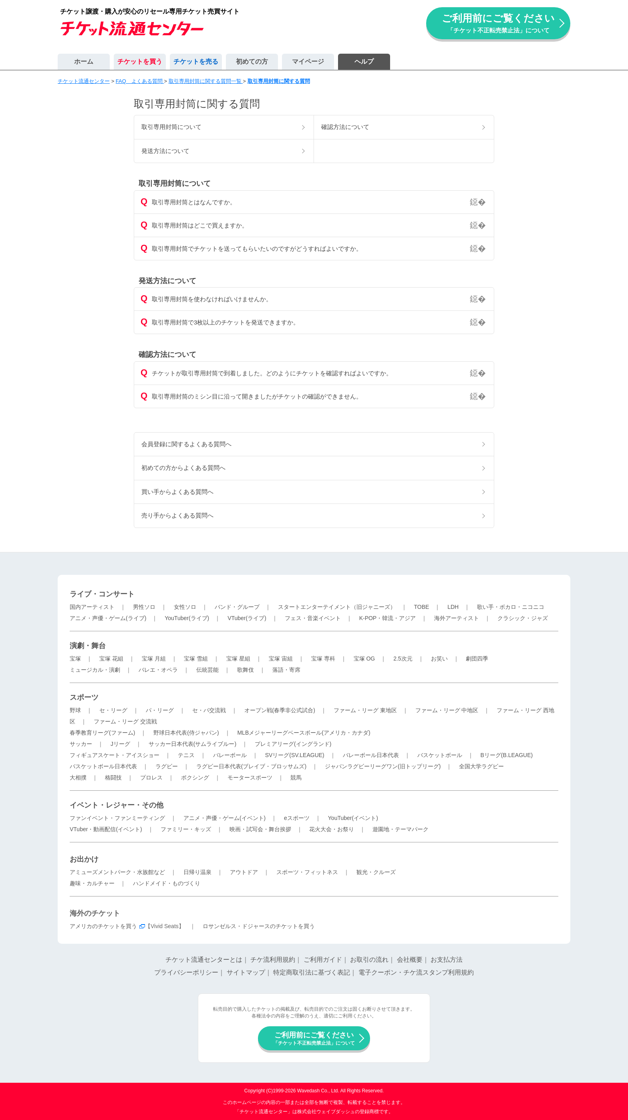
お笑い (439, 658)
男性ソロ (144, 607)
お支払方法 (447, 959)
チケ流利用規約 (272, 959)
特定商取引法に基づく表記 (311, 972)
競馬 (296, 777)
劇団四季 (477, 658)
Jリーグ (120, 744)
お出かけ (84, 859)
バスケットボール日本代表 (103, 766)
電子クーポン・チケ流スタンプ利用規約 (416, 972)
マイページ (308, 61)
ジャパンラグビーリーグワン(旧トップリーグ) (383, 766)
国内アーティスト (92, 607)
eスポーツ (297, 818)
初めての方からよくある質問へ (183, 467)
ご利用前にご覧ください (498, 23)
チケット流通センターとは (203, 959)
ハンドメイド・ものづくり (166, 883)
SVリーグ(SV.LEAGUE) (294, 755)
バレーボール (230, 755)
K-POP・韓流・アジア (387, 618)
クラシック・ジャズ (522, 618)
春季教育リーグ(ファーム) (102, 732)
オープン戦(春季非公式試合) (279, 710)
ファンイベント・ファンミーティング (117, 818)
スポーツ (84, 697)
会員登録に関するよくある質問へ (186, 444)
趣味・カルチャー (92, 883)
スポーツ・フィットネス (307, 872)
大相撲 (78, 777)
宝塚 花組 (111, 658)
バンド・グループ (237, 607)
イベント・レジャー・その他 (116, 805)
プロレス (151, 777)
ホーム (83, 61)
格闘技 (113, 777)
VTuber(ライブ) (246, 618)
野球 (75, 710)
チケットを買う (139, 61)
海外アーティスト (456, 618)
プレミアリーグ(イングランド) (293, 744)
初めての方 (252, 61)
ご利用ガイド (323, 959)
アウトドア (244, 872)
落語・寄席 (286, 670)
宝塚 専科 (323, 658)
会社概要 (410, 959)
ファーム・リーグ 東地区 (365, 710)
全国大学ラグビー (481, 766)
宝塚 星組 (238, 658)
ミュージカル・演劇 (95, 670)
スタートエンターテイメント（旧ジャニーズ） (337, 607)
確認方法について (345, 126)
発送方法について (165, 150)
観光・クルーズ (376, 872)
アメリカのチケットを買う (103, 926)
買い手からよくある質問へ (177, 491)
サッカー (81, 744)
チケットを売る (195, 61)
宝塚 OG (364, 658)
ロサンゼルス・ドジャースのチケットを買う (259, 926)
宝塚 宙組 (281, 658)
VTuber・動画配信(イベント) (106, 829)
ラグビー (166, 766)
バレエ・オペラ (158, 670)
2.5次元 (402, 658)
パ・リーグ (160, 710)
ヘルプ (364, 61)
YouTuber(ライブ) (187, 618)
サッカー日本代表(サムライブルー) (192, 744)
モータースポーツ (249, 777)
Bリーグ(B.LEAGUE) (506, 755)
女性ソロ (185, 607)
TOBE (421, 607)
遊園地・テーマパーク (400, 829)
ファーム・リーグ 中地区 (447, 710)
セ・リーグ (113, 710)
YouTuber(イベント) (353, 818)
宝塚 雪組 (196, 658)
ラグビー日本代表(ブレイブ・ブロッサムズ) (251, 766)
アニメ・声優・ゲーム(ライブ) (108, 618)
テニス (186, 755)
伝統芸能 (207, 670)
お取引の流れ (369, 959)
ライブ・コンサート (102, 594)
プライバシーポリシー (186, 972)
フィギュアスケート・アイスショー (114, 755)
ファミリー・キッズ (186, 829)
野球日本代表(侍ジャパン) (186, 732)
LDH (453, 607)
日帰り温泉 (197, 872)
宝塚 (75, 658)
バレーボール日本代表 (371, 755)
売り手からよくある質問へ (177, 515)
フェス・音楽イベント (313, 618)
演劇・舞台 (88, 646)
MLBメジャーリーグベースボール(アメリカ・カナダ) (303, 732)
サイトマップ (246, 972)
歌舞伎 (245, 670)
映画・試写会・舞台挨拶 (260, 829)
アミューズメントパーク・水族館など (117, 872)
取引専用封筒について (171, 126)
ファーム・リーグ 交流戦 (125, 721)
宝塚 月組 (154, 658)
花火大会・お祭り (331, 829)
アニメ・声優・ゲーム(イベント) (224, 818)
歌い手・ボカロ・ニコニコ (510, 607)
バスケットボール (439, 755)
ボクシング (195, 777)
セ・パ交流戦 (209, 710)
